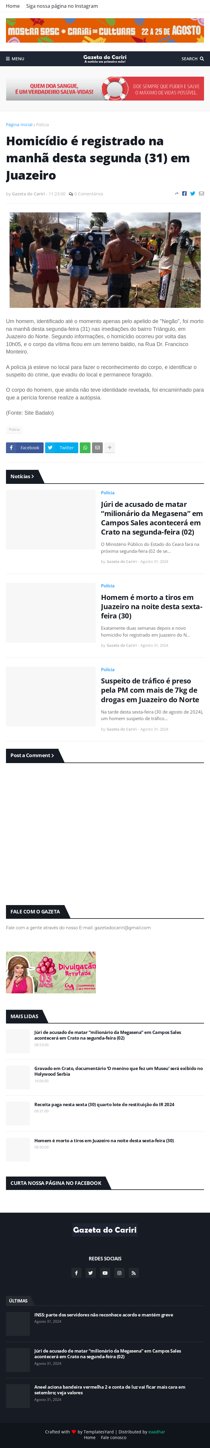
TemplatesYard (99, 1432)
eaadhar (156, 1432)
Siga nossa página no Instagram (62, 6)
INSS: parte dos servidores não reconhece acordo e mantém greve (103, 1315)
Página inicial (19, 124)
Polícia (42, 124)
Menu (18, 58)
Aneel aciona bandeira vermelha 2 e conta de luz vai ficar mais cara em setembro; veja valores (109, 1390)
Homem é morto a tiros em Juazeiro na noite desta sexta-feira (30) (151, 606)
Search (190, 58)
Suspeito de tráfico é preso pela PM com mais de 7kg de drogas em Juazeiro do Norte (150, 690)
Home (13, 6)
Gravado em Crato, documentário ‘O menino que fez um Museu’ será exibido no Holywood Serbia (118, 1071)
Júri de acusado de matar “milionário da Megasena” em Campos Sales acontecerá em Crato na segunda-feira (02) (152, 518)
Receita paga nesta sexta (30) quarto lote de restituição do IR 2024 (104, 1104)
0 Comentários (88, 194)
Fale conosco (113, 1437)
